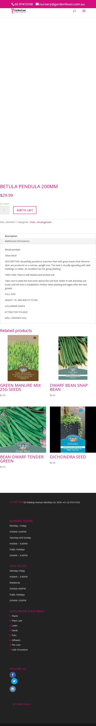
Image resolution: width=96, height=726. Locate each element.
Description (11, 236)
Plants (15, 615)
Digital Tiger (66, 721)
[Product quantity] (4, 210)
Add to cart (25, 210)
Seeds (15, 630)
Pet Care (16, 644)
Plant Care (17, 620)
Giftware (16, 640)
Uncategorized (44, 222)
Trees (32, 222)
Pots (14, 635)
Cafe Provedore (20, 649)
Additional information (17, 241)
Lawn (14, 625)
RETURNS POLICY (22, 697)
